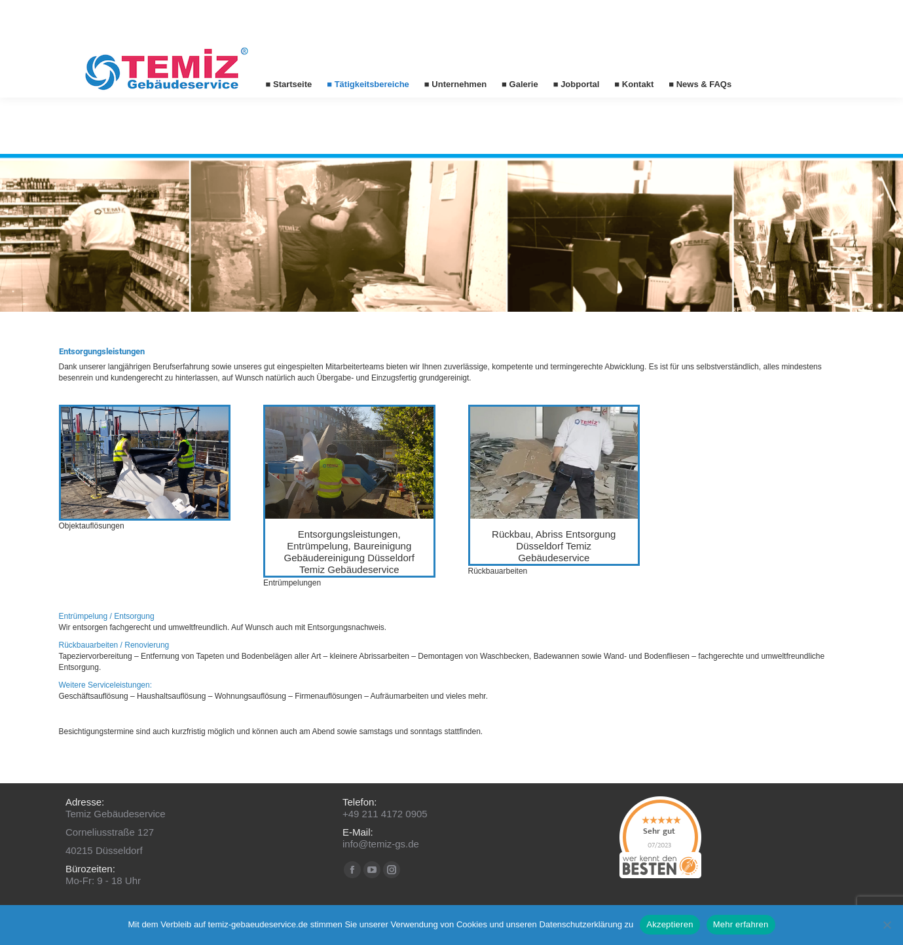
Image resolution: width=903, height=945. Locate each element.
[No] (886, 924)
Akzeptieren (669, 924)
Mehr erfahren (741, 924)
